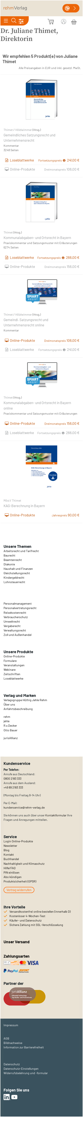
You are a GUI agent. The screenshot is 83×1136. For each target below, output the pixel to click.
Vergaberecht (12, 626)
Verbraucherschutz (16, 617)
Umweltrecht (12, 621)
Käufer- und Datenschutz (25, 920)
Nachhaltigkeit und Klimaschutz (24, 863)
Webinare (10, 669)
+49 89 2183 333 (13, 787)
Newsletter (10, 845)
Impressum (11, 1025)
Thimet (8, 130)
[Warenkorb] (74, 21)
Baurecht (9, 555)
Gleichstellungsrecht (17, 573)
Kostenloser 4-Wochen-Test (27, 916)
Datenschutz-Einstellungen (21, 1068)
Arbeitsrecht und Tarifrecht (21, 551)
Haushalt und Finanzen (18, 568)
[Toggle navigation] (6, 21)
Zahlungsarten (17, 956)
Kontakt (9, 854)
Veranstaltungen (14, 665)
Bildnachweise (13, 1043)
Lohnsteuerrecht (14, 582)
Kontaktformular (55, 815)
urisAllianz (11, 738)
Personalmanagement (18, 603)
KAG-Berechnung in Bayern (24, 506)
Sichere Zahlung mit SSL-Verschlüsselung (36, 925)
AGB (6, 1038)
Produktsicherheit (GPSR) (20, 881)
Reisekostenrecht (15, 612)
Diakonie (9, 564)
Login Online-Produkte (18, 841)
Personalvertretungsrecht (20, 608)
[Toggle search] (13, 21)
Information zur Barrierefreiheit (24, 1047)
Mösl (6, 500)
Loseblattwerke (13, 678)
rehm (7, 716)
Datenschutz (12, 1064)
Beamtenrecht (13, 560)
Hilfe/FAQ (10, 868)
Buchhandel (11, 859)
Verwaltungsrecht (15, 630)
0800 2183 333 (12, 778)
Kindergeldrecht (14, 577)
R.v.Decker (10, 725)
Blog (6, 850)
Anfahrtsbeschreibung (18, 709)
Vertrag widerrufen (18, 890)
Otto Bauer (10, 730)
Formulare (10, 660)
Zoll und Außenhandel (17, 635)
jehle (6, 721)
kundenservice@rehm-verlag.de (24, 807)
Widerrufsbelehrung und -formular (26, 1073)
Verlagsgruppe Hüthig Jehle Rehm (25, 700)
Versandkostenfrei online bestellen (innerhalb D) (40, 911)
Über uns (9, 704)
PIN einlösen (11, 872)
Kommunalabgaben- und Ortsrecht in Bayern (37, 237)
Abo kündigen (13, 877)
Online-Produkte (14, 656)
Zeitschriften (12, 674)
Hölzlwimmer (23, 130)
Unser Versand (17, 941)
